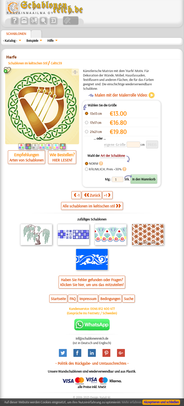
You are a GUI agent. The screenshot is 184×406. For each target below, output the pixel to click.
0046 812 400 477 (102, 308)
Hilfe (50, 40)
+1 (107, 195)
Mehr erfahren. (132, 402)
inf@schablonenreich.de (92, 338)
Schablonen (16, 33)
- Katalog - (10, 40)
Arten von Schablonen (26, 160)
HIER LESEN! (62, 160)
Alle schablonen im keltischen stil (92, 205)
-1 (77, 195)
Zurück (92, 195)
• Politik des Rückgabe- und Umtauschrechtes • (92, 363)
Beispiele (32, 40)
